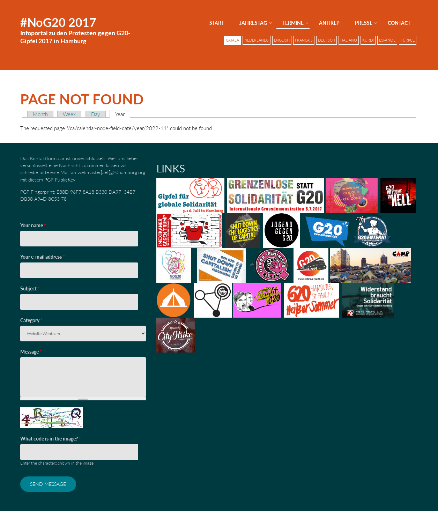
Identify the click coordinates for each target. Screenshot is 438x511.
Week (69, 114)
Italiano (348, 40)
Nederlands (256, 40)
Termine (293, 23)
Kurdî (368, 40)
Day (95, 114)
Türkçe (408, 40)
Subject (30, 288)
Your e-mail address (42, 257)
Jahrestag (253, 23)
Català (232, 40)
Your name (33, 225)
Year (122, 114)
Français (304, 40)
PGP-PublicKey (59, 180)
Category (31, 320)
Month (40, 114)
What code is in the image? (50, 439)
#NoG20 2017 (58, 22)
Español (387, 40)
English (282, 40)
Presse (363, 23)
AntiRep (329, 23)
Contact (399, 23)
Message (31, 352)
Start (216, 23)
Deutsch (326, 40)
